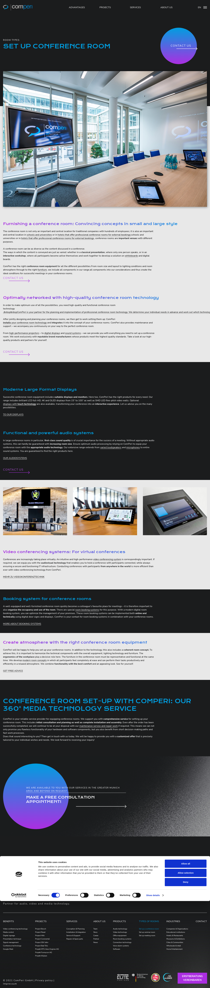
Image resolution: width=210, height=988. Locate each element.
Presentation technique (12, 939)
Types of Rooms (149, 921)
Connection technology (122, 942)
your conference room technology (25, 322)
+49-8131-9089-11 (185, 894)
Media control (8, 932)
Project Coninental (42, 939)
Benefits (8, 921)
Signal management (11, 942)
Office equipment (119, 935)
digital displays (52, 333)
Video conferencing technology (15, 929)
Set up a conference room (149, 929)
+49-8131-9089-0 (184, 880)
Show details (153, 982)
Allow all (185, 950)
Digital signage (9, 935)
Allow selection (186, 960)
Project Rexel (40, 932)
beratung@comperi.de (186, 884)
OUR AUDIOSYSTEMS (15, 458)
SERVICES (135, 7)
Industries (173, 921)
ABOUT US (166, 7)
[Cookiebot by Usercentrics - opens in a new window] (19, 982)
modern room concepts (34, 660)
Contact (201, 921)
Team (95, 929)
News (95, 942)
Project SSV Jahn (41, 942)
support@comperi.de (185, 897)
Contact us (181, 46)
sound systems (73, 333)
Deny (185, 969)
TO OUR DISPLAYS (13, 414)
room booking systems (87, 609)
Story (95, 932)
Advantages (77, 7)
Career (95, 935)
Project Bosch (40, 929)
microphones (133, 447)
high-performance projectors (24, 333)
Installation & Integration (76, 932)
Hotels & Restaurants (174, 935)
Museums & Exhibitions (175, 939)
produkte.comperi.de (103, 876)
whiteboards (131, 255)
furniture (42, 269)
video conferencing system (107, 559)
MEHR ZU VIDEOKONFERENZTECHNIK (23, 576)
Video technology (120, 932)
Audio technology (120, 929)
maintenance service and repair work (98, 726)
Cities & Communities (174, 942)
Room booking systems (122, 939)
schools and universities (39, 234)
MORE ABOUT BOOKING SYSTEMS (22, 623)
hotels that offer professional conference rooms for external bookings (94, 234)
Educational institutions (175, 932)
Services (71, 921)
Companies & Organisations (177, 929)
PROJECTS (105, 7)
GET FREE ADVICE (13, 670)
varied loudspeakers (110, 447)
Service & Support (73, 935)
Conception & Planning (75, 929)
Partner (96, 939)
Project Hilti (39, 935)
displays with (19, 404)
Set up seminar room (147, 932)
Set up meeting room (147, 935)
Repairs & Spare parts (74, 939)
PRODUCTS (119, 921)
